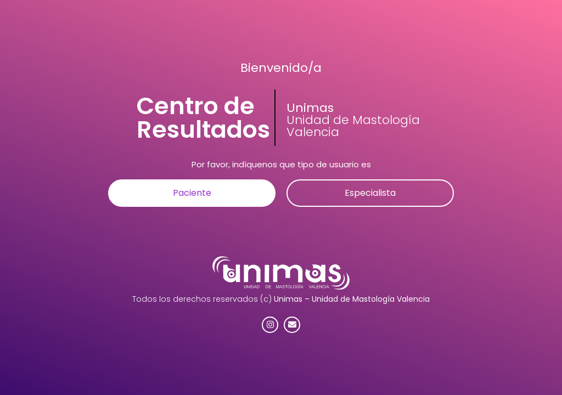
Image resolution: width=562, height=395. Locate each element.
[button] (192, 193)
